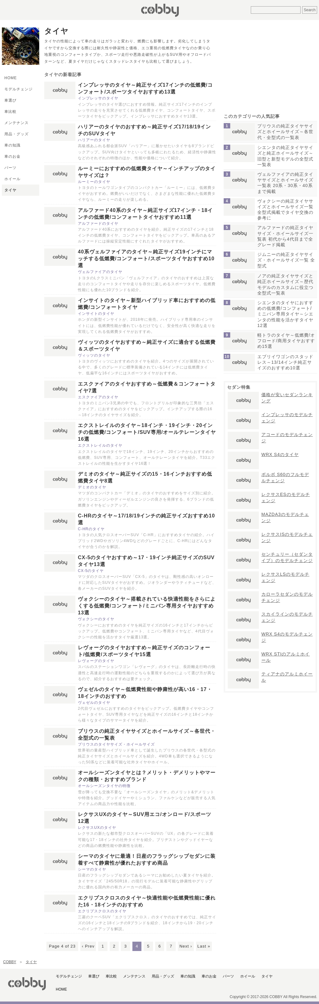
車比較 (10, 111)
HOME (10, 78)
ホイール (12, 179)
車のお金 (12, 156)
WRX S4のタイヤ (280, 454)
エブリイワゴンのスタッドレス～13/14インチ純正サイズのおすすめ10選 (285, 362)
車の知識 (12, 145)
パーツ (10, 168)
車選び (10, 100)
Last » (204, 946)
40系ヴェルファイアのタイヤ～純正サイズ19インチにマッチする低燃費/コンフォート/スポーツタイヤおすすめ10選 (146, 258)
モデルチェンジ (18, 89)
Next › (185, 946)
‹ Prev (88, 946)
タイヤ (10, 190)
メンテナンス (16, 123)
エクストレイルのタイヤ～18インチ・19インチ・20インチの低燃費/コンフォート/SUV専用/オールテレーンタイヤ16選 (147, 432)
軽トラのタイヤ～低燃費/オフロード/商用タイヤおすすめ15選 (286, 341)
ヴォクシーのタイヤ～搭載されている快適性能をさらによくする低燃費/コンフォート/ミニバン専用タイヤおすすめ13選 (147, 605)
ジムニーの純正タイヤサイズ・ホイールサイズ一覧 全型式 (286, 260)
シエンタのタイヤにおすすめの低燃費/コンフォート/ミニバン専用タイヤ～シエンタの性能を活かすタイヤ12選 (285, 314)
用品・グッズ (16, 134)
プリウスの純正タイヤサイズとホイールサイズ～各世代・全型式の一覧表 (285, 131)
